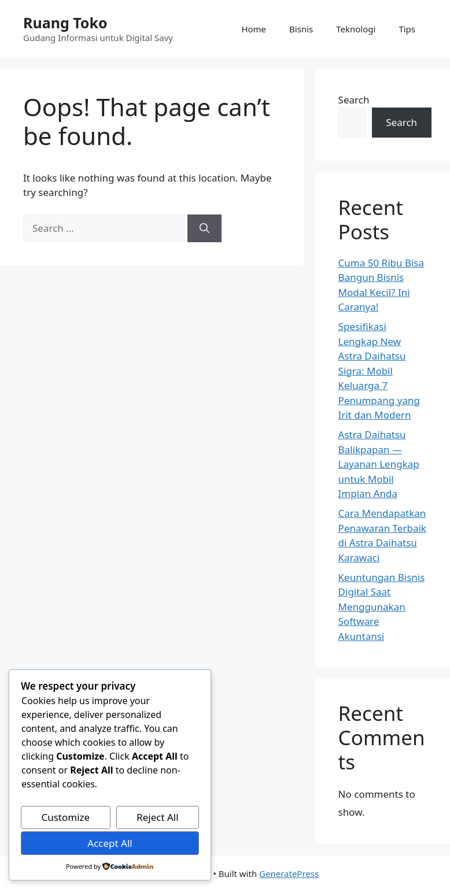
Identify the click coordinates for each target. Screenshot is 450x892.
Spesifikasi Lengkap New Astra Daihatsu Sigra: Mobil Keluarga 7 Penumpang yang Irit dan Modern (379, 370)
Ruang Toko (65, 22)
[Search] (204, 228)
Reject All (158, 817)
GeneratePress (289, 873)
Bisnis (301, 29)
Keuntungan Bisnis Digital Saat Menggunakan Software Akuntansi (381, 607)
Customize (65, 817)
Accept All (109, 843)
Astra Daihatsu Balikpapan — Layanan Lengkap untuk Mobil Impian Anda (378, 464)
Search (354, 99)
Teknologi (355, 29)
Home (253, 29)
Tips (407, 29)
